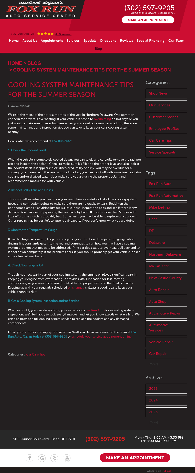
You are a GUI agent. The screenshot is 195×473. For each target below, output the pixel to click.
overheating (102, 119)
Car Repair (158, 355)
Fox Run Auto (95, 310)
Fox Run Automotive (166, 196)
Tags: (151, 173)
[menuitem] (14, 41)
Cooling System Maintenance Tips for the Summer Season (92, 69)
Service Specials (162, 153)
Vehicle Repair (161, 343)
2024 (153, 402)
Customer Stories (163, 117)
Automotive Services (159, 328)
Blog (98, 48)
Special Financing (151, 40)
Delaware (157, 243)
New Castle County (165, 279)
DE (151, 232)
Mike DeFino (159, 208)
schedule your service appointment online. (102, 336)
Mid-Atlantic (159, 267)
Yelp (54, 459)
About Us (29, 40)
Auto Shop (157, 303)
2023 (153, 413)
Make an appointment (148, 20)
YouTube (66, 459)
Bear (153, 220)
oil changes (76, 287)
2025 (153, 390)
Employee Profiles (164, 129)
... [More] (152, 365)
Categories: (158, 82)
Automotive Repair (165, 314)
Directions (108, 40)
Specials (89, 40)
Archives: (155, 378)
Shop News (158, 93)
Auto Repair (159, 291)
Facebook (29, 459)
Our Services (159, 105)
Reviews (126, 40)
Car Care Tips (35, 354)
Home (14, 40)
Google (42, 459)
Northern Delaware (165, 255)
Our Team (176, 40)
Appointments (52, 40)
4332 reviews (63, 34)
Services (73, 40)
